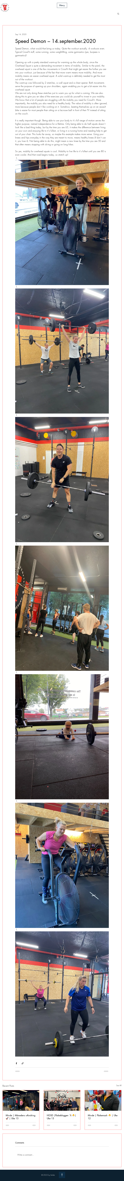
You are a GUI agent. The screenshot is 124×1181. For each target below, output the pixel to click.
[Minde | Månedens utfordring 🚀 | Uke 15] (21, 1100)
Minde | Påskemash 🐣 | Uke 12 (102, 1117)
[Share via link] (22, 1063)
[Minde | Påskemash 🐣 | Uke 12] (103, 1100)
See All (118, 1085)
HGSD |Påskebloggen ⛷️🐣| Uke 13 (61, 1117)
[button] (62, 5)
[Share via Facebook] (16, 1063)
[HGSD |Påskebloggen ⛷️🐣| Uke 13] (62, 1100)
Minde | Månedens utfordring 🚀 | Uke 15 (20, 1117)
